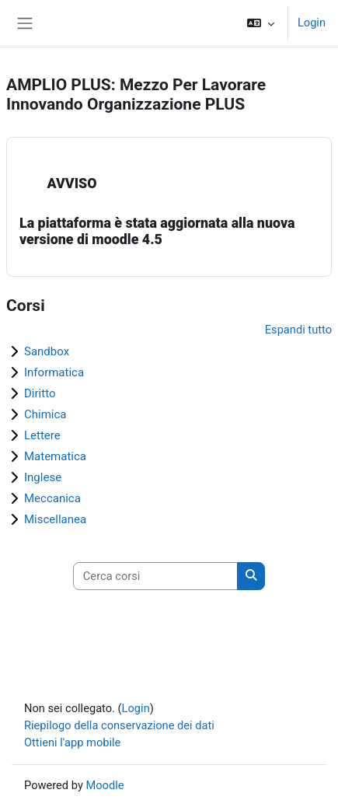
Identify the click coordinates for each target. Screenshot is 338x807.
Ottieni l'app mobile (72, 742)
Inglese (42, 477)
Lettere (42, 435)
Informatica (54, 372)
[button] (260, 23)
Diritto (39, 393)
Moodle (104, 785)
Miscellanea (55, 519)
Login (312, 23)
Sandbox (46, 351)
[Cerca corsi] (155, 576)
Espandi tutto (298, 330)
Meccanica (52, 498)
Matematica (55, 456)
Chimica (45, 414)
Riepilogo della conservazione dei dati (119, 725)
